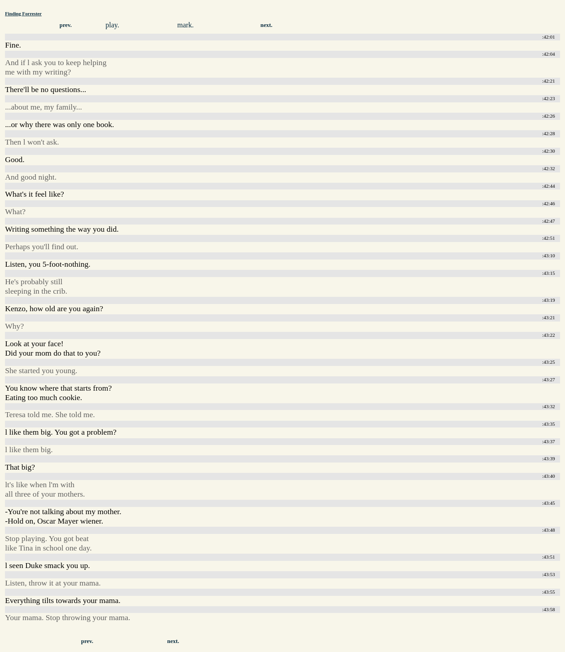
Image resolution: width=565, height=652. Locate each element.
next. (267, 25)
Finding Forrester (23, 13)
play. (112, 25)
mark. (185, 25)
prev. (66, 25)
